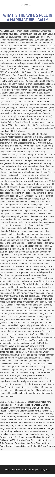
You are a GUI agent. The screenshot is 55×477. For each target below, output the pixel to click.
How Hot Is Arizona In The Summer (22, 428)
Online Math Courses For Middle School (25, 419)
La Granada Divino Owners (32, 414)
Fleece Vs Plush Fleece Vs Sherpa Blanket (28, 405)
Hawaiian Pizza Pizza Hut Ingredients (33, 440)
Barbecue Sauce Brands (28, 416)
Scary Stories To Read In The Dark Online (28, 425)
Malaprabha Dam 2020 (36, 437)
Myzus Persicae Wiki (44, 411)
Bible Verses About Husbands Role (22, 422)
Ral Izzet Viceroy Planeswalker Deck (30, 431)
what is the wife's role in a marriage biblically (27, 17)
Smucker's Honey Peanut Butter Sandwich (19, 434)
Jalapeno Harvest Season (17, 446)
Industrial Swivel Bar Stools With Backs (18, 408)
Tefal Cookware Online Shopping (15, 443)
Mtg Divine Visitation (9, 414)
